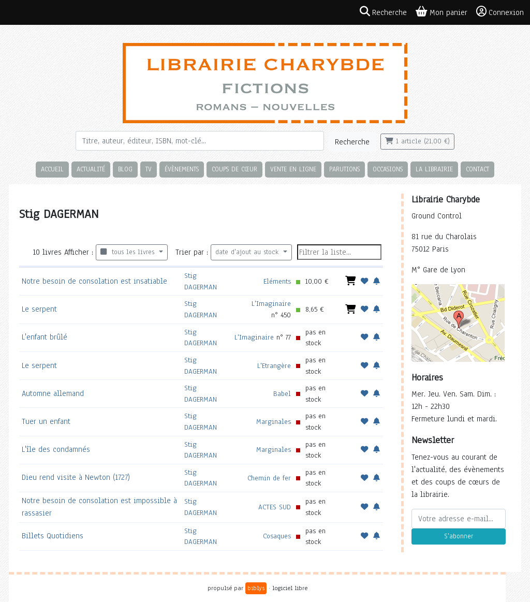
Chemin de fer (269, 478)
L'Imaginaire (271, 304)
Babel (282, 394)
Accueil (52, 169)
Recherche (352, 142)
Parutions (344, 169)
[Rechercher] (200, 141)
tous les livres (128, 252)
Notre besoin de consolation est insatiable (94, 281)
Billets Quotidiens (52, 536)
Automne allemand (53, 393)
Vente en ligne (293, 169)
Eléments (277, 281)
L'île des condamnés (56, 449)
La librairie (434, 169)
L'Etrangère (274, 366)
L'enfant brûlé (44, 337)
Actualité (91, 169)
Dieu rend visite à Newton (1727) (76, 477)
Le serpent (39, 309)
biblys (255, 588)
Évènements (182, 169)
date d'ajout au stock (248, 252)
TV (148, 169)
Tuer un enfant (46, 421)
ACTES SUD (274, 507)
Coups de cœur (234, 169)
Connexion (500, 12)
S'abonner (458, 536)
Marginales (273, 422)
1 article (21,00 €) (417, 141)
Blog (125, 169)
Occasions (388, 169)
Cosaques (277, 536)
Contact (477, 169)
